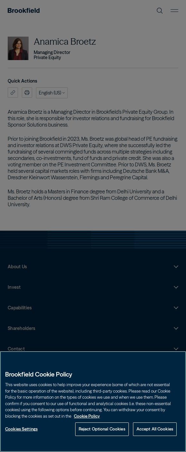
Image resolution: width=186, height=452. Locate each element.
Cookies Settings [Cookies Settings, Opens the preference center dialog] (21, 428)
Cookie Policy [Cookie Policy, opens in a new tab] (87, 416)
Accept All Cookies (155, 428)
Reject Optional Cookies (102, 428)
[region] (93, 401)
